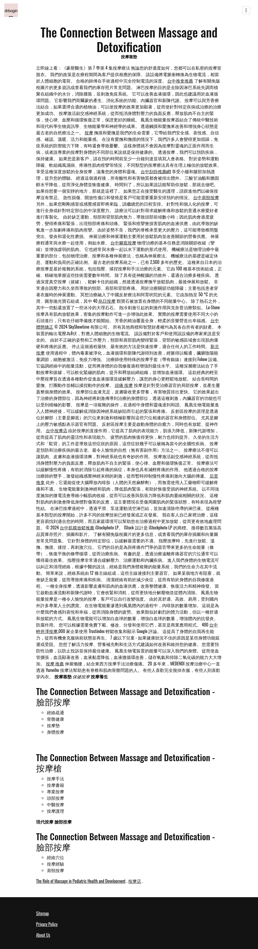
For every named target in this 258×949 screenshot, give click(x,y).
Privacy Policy (47, 924)
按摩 (89, 132)
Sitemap (42, 913)
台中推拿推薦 (180, 80)
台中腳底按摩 (123, 242)
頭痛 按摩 (124, 385)
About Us (43, 935)
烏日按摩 (107, 301)
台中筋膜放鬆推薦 (77, 527)
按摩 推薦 (55, 663)
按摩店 (134, 881)
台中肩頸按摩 (206, 197)
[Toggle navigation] (246, 10)
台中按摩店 (56, 430)
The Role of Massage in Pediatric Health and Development (80, 881)
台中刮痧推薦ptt (156, 171)
